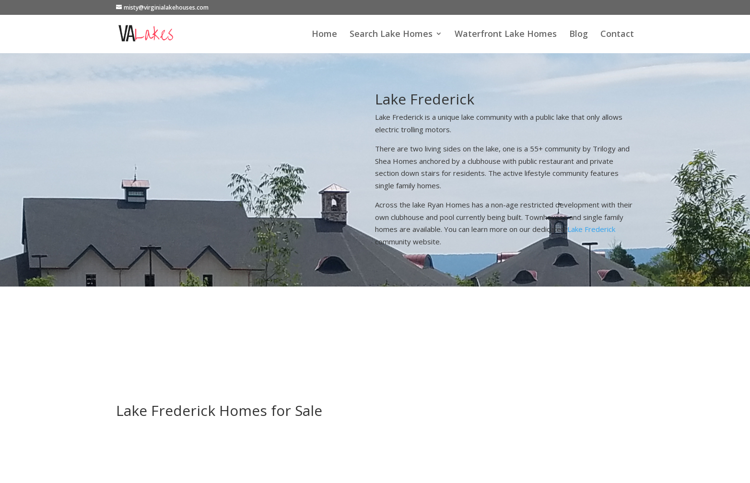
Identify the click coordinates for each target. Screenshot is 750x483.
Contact (617, 34)
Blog (578, 34)
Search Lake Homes (391, 34)
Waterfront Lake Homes (506, 34)
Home (324, 34)
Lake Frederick (591, 229)
